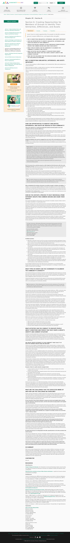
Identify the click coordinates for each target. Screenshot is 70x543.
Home (5, 14)
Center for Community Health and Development (38, 535)
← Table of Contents (11, 22)
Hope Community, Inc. (31, 231)
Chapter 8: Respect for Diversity (31, 467)
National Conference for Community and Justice (34, 489)
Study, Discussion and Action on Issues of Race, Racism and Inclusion (39, 471)
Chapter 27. (41, 14)
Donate (61, 3)
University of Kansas (53, 535)
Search (35, 3)
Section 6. (46, 14)
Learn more (13, 112)
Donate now (13, 93)
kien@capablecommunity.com (31, 487)
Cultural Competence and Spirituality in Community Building (26, 14)
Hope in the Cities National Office (32, 507)
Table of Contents (10, 14)
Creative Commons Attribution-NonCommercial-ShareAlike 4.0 (34, 539)
